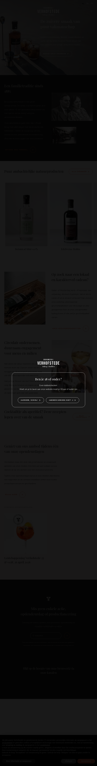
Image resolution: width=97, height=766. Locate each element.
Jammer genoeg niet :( (61, 400)
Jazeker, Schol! (29, 400)
